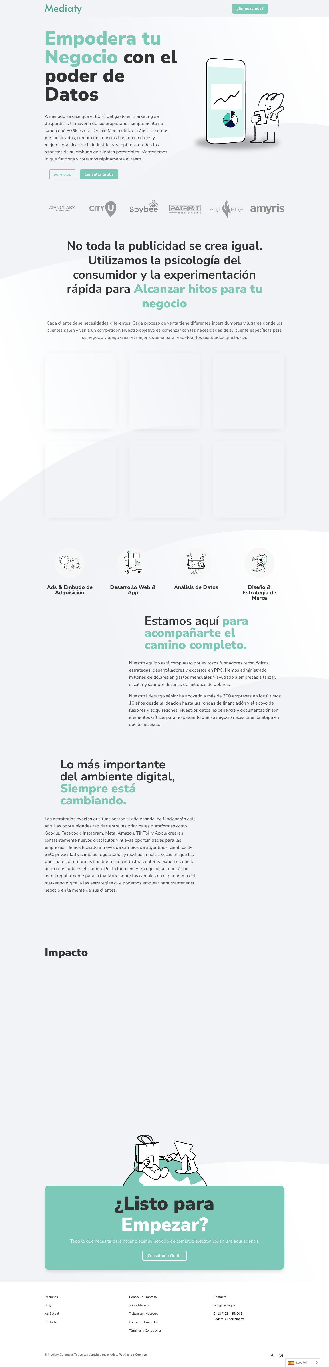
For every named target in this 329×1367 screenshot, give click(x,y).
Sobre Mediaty (139, 1305)
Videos (49, 1330)
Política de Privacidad (143, 1322)
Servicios (62, 174)
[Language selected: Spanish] (302, 1362)
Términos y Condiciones (145, 1330)
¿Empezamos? (250, 8)
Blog (48, 1305)
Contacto (51, 1322)
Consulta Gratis (99, 174)
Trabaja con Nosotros (143, 1314)
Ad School (52, 1314)
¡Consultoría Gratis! (164, 1255)
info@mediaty (222, 1305)
